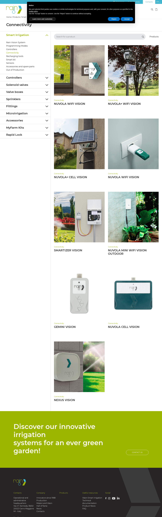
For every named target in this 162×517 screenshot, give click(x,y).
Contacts (148, 2)
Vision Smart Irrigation (92, 498)
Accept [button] (127, 19)
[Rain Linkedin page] (118, 498)
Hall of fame (41, 506)
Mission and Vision (44, 503)
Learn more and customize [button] (42, 19)
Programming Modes (17, 46)
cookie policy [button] (33, 11)
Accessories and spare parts (20, 67)
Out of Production (15, 70)
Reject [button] (113, 19)
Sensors (10, 63)
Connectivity (12, 53)
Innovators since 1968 (46, 498)
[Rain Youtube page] (113, 498)
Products (16, 17)
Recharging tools (14, 56)
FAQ (84, 509)
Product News (88, 506)
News (38, 509)
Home (8, 17)
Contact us (137, 463)
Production (41, 500)
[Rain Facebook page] (105, 498)
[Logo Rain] (14, 9)
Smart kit (11, 60)
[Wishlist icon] (156, 9)
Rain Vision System (16, 42)
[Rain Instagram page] (109, 498)
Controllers (11, 49)
